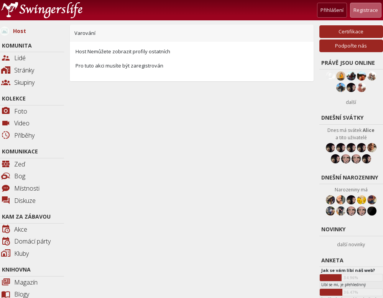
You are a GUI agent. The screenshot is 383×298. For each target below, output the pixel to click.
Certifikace (351, 31)
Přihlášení (332, 10)
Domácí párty (26, 242)
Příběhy (18, 136)
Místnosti (20, 189)
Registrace (365, 10)
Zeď (13, 165)
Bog (13, 176)
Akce (14, 230)
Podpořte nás (351, 45)
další (351, 102)
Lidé (13, 58)
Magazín (19, 283)
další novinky (351, 244)
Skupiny (18, 83)
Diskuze (18, 201)
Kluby (15, 254)
